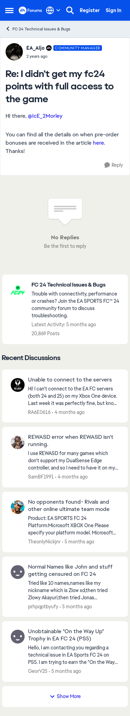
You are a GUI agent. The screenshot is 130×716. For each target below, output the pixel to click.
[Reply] (113, 165)
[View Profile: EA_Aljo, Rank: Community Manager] (14, 51)
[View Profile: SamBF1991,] (18, 442)
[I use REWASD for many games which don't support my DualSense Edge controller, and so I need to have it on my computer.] (73, 461)
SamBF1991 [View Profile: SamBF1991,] (41, 477)
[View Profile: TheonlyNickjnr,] (18, 507)
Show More (65, 696)
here (98, 142)
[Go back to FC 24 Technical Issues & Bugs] (76, 285)
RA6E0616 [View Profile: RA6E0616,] (39, 412)
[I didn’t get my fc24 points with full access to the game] (64, 56)
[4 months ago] (68, 412)
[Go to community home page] (30, 10)
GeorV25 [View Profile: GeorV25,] (37, 671)
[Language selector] (53, 10)
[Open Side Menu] (9, 10)
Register (90, 10)
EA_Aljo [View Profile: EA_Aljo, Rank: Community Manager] (35, 48)
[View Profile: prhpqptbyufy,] (18, 572)
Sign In (113, 10)
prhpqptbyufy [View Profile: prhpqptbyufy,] (43, 606)
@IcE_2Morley (45, 115)
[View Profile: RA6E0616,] (18, 385)
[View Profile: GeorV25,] (18, 637)
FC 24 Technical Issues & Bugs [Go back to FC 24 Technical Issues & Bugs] (37, 29)
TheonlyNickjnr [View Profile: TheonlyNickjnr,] (44, 542)
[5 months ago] (78, 541)
